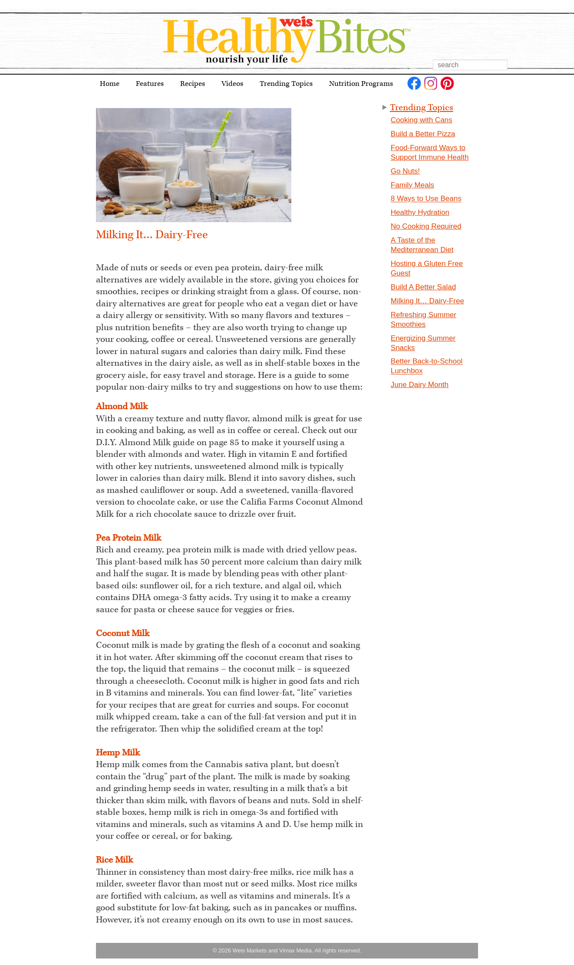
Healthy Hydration (420, 212)
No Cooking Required (426, 226)
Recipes (192, 84)
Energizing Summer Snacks (423, 343)
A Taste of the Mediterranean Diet (422, 245)
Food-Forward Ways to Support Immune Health (430, 152)
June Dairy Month (420, 385)
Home (109, 84)
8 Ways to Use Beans (426, 199)
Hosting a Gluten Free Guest (427, 268)
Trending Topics (286, 84)
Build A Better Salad (423, 287)
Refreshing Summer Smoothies (423, 319)
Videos (232, 84)
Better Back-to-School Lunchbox (426, 366)
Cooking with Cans (421, 120)
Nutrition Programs (361, 84)
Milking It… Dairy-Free (427, 301)
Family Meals (412, 185)
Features (150, 84)
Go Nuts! (405, 171)
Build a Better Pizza (423, 134)
